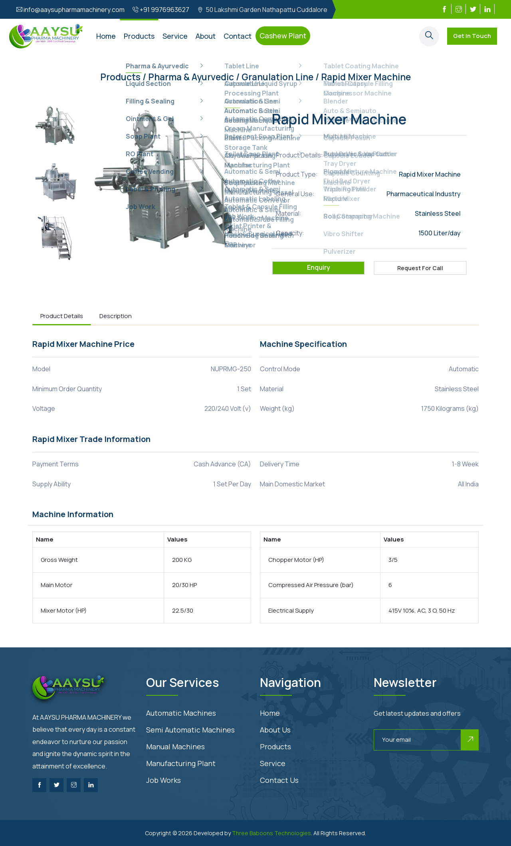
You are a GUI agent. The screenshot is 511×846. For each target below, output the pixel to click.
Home (106, 36)
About (206, 36)
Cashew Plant (282, 35)
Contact (238, 36)
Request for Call (420, 268)
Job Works (163, 780)
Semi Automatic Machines (190, 730)
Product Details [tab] (61, 316)
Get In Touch (472, 36)
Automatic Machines (181, 713)
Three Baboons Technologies (271, 833)
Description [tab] (115, 316)
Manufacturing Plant (181, 763)
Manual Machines (175, 746)
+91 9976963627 (164, 9)
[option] (56, 127)
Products (139, 36)
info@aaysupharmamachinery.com (74, 9)
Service (175, 36)
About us (275, 730)
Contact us (279, 780)
